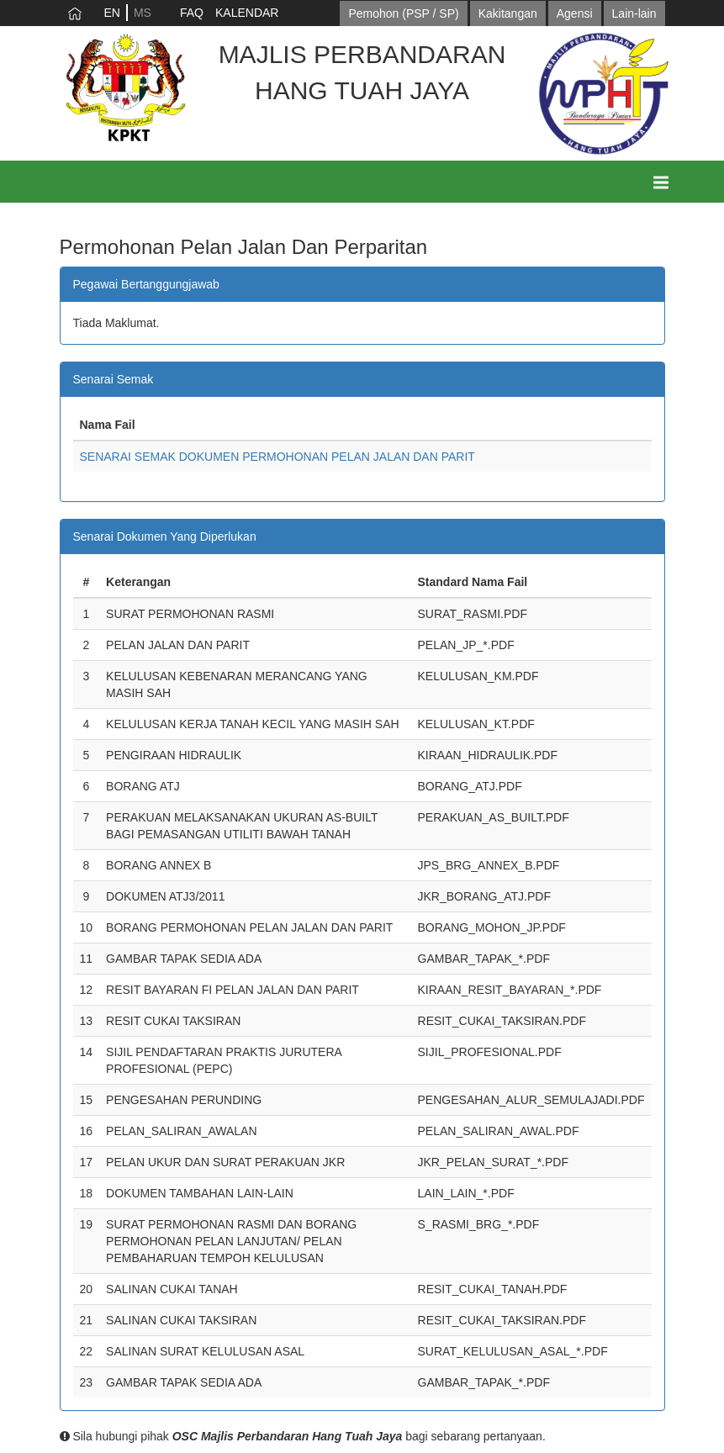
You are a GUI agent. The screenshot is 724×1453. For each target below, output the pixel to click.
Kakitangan (507, 13)
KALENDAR (246, 12)
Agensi (575, 13)
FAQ (191, 12)
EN (112, 12)
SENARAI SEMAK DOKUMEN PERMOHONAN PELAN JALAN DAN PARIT (277, 456)
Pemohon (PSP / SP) (403, 13)
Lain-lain (634, 13)
